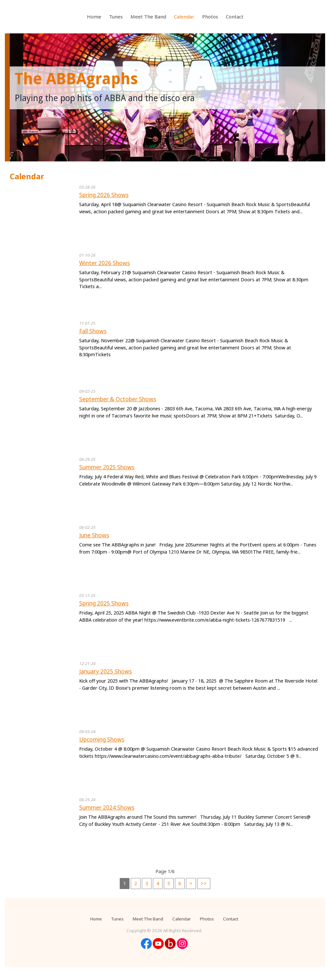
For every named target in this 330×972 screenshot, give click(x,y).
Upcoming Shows (101, 739)
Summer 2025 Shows (106, 467)
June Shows (94, 535)
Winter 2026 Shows (104, 263)
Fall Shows (92, 331)
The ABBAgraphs (76, 79)
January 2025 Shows (105, 671)
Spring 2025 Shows (103, 603)
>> (204, 883)
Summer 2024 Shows (106, 807)
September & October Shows (117, 399)
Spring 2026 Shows (103, 195)
